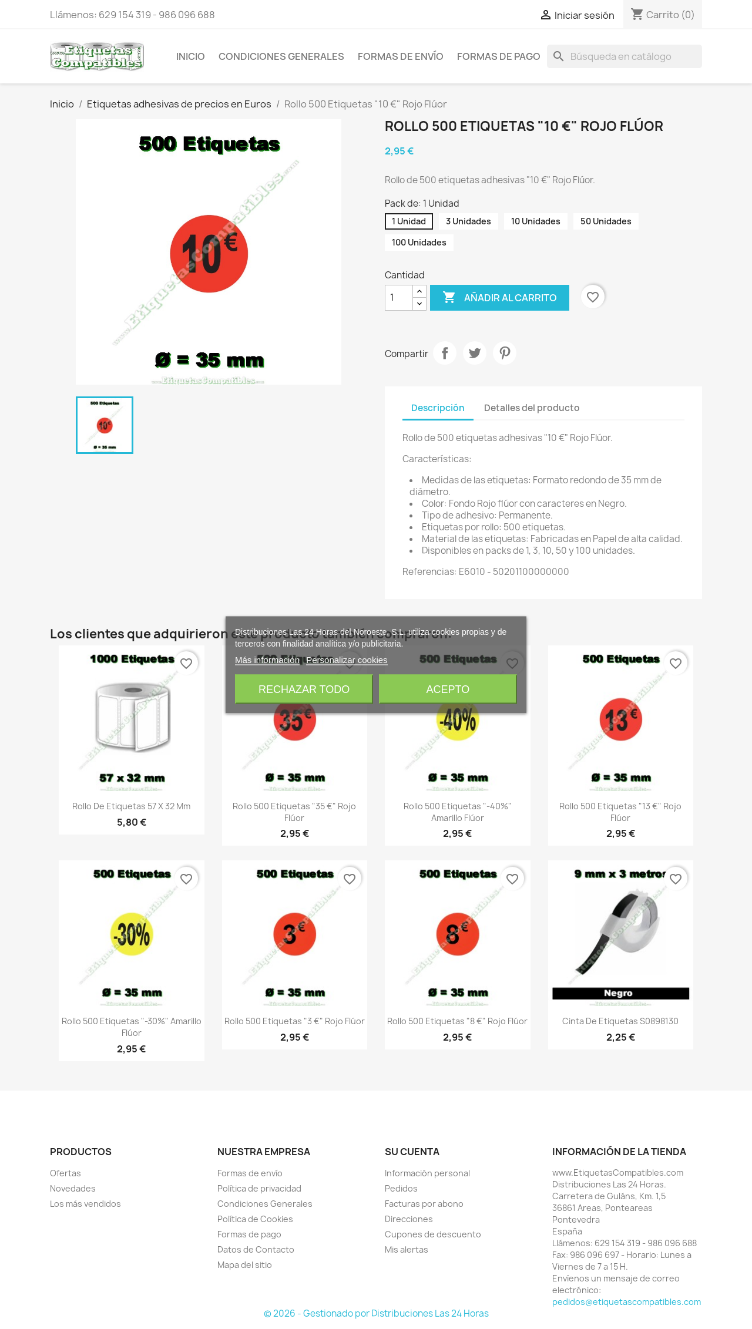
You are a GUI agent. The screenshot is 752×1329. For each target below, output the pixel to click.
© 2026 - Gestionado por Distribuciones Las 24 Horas (376, 1313)
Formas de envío (401, 56)
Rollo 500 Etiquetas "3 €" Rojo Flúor (294, 1021)
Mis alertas (406, 1249)
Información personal (427, 1173)
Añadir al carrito (499, 297)
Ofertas (65, 1173)
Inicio (190, 56)
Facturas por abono (424, 1203)
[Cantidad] (399, 298)
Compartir (444, 353)
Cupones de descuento (433, 1234)
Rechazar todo (304, 689)
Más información (267, 659)
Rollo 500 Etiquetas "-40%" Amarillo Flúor (458, 811)
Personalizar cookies (346, 659)
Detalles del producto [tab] (532, 408)
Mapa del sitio (244, 1264)
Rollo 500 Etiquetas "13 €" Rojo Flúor (620, 811)
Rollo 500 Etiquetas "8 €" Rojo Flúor (457, 1021)
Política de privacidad (259, 1188)
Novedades (73, 1188)
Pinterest (504, 353)
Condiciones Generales (281, 56)
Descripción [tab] (438, 408)
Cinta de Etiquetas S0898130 (620, 1021)
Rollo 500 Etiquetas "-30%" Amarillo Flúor (132, 1026)
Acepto (448, 689)
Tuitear (474, 353)
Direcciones (409, 1218)
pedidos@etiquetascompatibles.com (626, 1301)
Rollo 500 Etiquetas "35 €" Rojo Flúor (294, 811)
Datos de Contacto (255, 1249)
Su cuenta (412, 1151)
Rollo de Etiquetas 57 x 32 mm (131, 806)
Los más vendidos (85, 1203)
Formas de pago (498, 56)
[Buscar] (624, 56)
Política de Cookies (255, 1218)
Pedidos (401, 1188)
